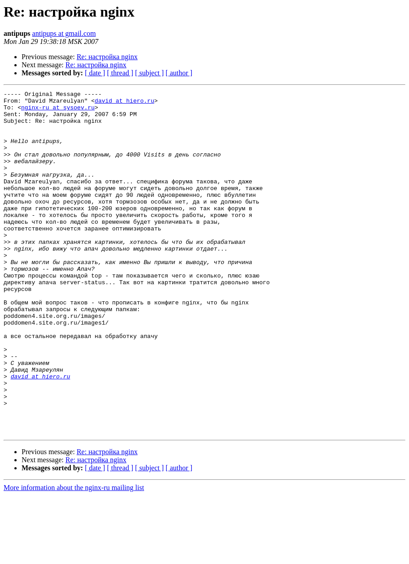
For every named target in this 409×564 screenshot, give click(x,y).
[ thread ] (120, 73)
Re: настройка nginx (107, 57)
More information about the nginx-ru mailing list (74, 556)
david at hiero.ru (124, 103)
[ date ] (95, 73)
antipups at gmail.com (64, 33)
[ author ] (179, 73)
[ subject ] (149, 73)
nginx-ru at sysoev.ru (58, 111)
